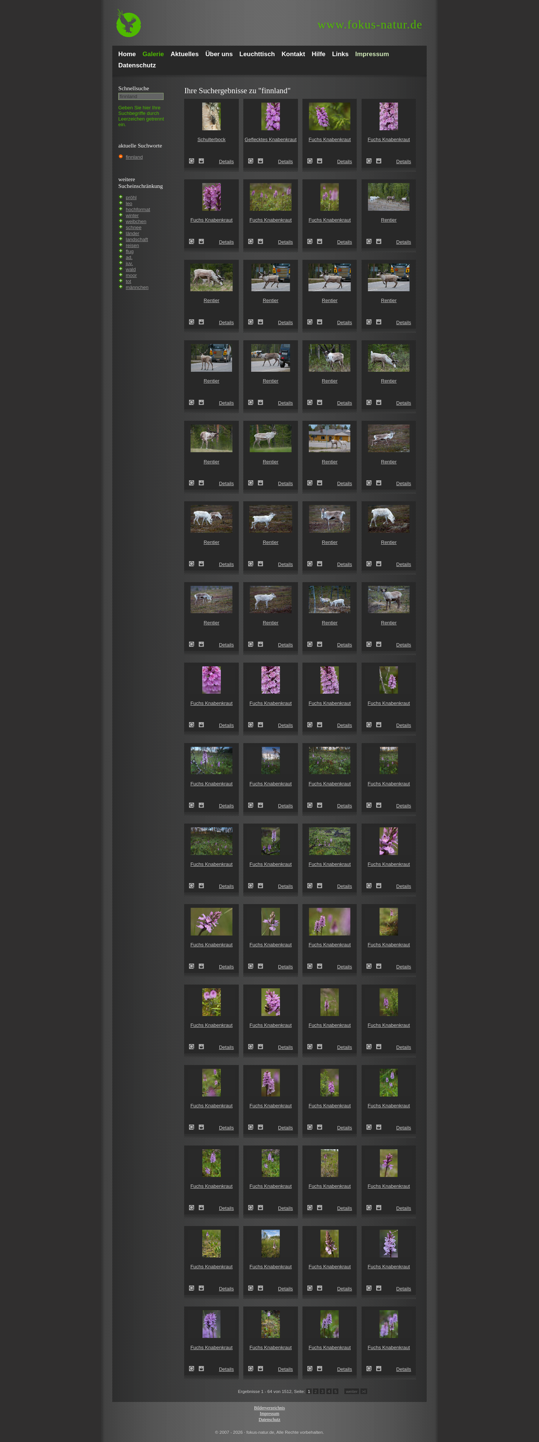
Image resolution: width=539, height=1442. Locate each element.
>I (364, 1391)
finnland (134, 157)
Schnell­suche (133, 88)
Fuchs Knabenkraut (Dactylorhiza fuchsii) (312, 161)
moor (131, 275)
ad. (129, 257)
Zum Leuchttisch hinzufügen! (201, 161)
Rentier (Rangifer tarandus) (371, 241)
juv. (129, 263)
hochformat (138, 209)
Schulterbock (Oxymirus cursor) (194, 161)
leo (129, 203)
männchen (137, 287)
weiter (351, 1391)
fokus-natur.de (370, 24)
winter (132, 215)
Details (226, 161)
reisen (132, 245)
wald (131, 269)
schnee (133, 227)
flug (130, 251)
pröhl (131, 197)
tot (128, 281)
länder (132, 233)
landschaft (137, 239)
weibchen (136, 221)
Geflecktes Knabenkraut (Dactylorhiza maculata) (253, 161)
